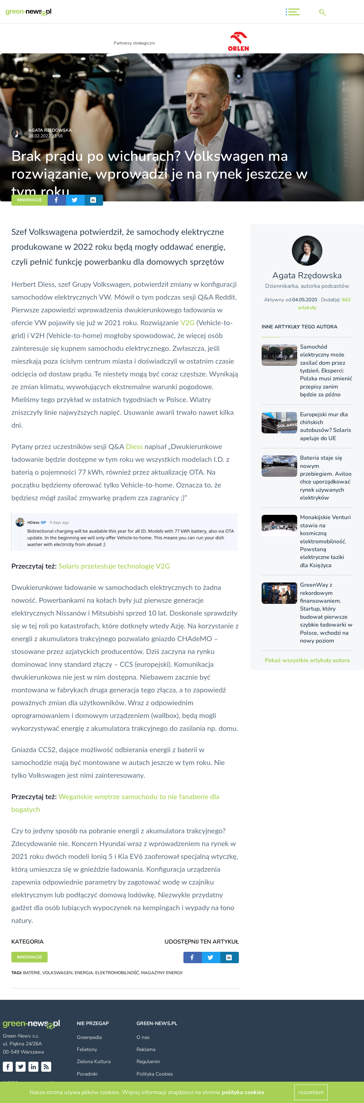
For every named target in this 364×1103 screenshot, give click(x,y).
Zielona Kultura (94, 1061)
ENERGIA (84, 973)
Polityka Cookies (154, 1074)
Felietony (87, 1049)
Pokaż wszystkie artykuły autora (307, 660)
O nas (143, 1037)
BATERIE (31, 973)
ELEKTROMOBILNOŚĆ (117, 973)
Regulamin (148, 1061)
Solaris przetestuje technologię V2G (114, 565)
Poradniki (87, 1074)
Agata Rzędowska (50, 130)
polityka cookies (243, 1092)
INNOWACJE (29, 200)
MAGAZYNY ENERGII (161, 973)
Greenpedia (89, 1037)
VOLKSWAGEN (57, 973)
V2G (188, 322)
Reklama (145, 1049)
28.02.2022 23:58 (45, 136)
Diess (134, 446)
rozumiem (311, 1092)
